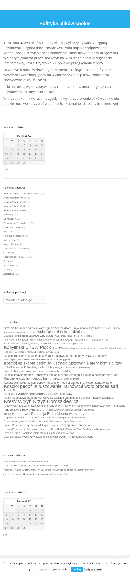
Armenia (7, 214)
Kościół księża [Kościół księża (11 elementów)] (71, 379)
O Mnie (6, 252)
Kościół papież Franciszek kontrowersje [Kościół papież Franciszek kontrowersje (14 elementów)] (86, 382)
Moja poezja (9, 231)
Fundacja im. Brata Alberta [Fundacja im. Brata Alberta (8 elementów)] (97, 340)
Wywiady (7, 269)
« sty (5, 169)
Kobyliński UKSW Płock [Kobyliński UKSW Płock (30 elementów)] (27, 347)
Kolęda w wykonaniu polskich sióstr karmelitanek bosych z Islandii (35, 465)
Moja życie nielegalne (13, 236)
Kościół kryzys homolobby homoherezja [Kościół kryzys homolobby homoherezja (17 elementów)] (33, 378)
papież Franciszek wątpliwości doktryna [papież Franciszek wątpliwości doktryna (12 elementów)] (26, 425)
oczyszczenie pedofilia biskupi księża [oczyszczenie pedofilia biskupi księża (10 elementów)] (67, 417)
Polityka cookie (92, 569)
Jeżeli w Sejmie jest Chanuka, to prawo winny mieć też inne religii (35, 474)
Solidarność (9, 265)
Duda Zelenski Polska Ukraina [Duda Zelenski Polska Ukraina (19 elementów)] (60, 331)
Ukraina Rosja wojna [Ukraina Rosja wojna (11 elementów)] (98, 429)
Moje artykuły (9, 240)
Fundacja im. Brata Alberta (16, 223)
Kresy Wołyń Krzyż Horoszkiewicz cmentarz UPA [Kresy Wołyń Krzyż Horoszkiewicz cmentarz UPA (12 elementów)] (32, 405)
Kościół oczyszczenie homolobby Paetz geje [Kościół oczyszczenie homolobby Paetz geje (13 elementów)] (31, 382)
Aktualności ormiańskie (14, 202)
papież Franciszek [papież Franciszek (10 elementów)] (72, 421)
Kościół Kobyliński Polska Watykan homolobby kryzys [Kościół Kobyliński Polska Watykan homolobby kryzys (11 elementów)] (33, 367)
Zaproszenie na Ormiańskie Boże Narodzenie (25, 461)
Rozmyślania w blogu (13, 257)
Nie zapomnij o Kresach (15, 248)
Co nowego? (9, 219)
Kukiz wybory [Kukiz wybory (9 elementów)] (119, 406)
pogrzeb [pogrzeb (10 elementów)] (55, 425)
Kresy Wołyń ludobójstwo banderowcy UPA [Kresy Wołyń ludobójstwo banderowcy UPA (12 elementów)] (86, 405)
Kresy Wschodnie (11, 227)
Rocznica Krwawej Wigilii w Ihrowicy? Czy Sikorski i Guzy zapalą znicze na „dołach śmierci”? (48, 469)
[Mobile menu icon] (5, 5)
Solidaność (8, 261)
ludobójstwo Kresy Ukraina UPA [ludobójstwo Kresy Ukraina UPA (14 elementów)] (24, 409)
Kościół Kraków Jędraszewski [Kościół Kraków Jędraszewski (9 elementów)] (76, 367)
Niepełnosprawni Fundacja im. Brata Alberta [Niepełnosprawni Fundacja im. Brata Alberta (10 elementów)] (26, 417)
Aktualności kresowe (13, 197)
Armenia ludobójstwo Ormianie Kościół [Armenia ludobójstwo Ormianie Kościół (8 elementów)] (19, 332)
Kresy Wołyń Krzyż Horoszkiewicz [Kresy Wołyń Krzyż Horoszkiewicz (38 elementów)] (41, 401)
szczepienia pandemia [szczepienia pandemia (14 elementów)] (75, 425)
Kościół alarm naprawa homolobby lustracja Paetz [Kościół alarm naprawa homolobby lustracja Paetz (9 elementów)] (36, 352)
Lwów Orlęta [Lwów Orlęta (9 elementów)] (88, 410)
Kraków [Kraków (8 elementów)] (70, 394)
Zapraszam (8, 274)
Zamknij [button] (77, 569)
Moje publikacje (11, 244)
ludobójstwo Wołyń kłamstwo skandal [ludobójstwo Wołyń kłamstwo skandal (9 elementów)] (64, 410)
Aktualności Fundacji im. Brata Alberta (21, 193)
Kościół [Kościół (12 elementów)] (8, 351)
